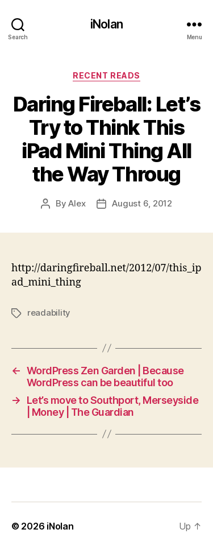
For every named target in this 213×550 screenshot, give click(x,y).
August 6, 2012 (142, 203)
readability (48, 312)
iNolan (106, 24)
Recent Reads (106, 75)
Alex (76, 203)
